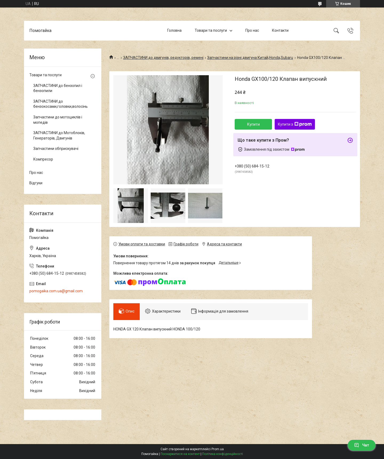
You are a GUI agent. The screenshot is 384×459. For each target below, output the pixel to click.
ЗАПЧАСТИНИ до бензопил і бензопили (57, 88)
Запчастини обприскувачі (55, 148)
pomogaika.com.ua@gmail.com (56, 291)
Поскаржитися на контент (180, 454)
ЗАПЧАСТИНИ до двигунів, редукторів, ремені (163, 57)
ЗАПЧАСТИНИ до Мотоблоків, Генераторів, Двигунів (59, 135)
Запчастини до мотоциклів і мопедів (57, 120)
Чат (361, 445)
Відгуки (35, 183)
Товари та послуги (211, 30)
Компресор (43, 159)
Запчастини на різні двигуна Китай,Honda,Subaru (250, 57)
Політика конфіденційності (222, 454)
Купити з (295, 124)
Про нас (252, 30)
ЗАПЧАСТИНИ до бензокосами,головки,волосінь (60, 104)
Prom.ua (217, 449)
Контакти (280, 30)
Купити (253, 124)
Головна (174, 30)
